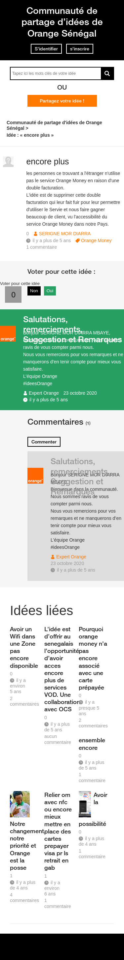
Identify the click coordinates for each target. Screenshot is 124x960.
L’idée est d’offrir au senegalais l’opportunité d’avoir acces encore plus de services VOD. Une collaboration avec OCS (59, 669)
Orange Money (96, 240)
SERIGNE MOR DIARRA (65, 233)
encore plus (47, 161)
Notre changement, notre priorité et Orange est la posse (25, 845)
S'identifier (46, 49)
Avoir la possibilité (93, 809)
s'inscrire (79, 49)
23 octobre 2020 (80, 393)
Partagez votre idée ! (62, 101)
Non (34, 290)
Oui (50, 290)
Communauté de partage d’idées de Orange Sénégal (62, 22)
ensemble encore (92, 743)
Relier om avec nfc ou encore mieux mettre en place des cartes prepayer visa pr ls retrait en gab (58, 831)
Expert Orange (44, 393)
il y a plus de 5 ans (48, 399)
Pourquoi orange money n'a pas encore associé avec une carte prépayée (93, 658)
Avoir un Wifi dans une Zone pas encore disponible (24, 647)
